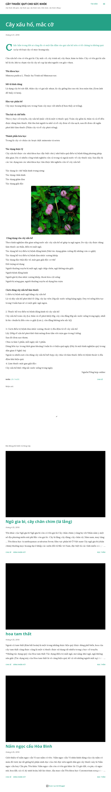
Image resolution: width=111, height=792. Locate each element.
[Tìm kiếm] (94, 4)
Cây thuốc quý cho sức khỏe (26, 4)
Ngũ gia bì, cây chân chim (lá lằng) (39, 521)
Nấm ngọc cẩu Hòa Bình (29, 746)
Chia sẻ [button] (100, 379)
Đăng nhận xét (19, 552)
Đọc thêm (101, 552)
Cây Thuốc (15, 379)
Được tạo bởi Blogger (55, 786)
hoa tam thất (18, 633)
